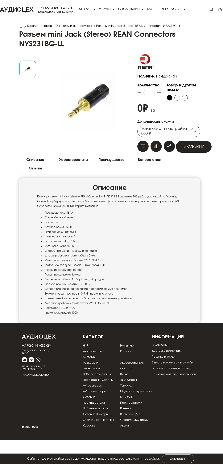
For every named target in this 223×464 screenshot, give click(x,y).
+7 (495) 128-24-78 (55, 8)
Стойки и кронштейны (92, 441)
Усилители (125, 404)
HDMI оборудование (94, 384)
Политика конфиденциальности (176, 386)
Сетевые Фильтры (96, 432)
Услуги (105, 9)
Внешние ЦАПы (128, 432)
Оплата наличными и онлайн (174, 373)
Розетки (123, 426)
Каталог (85, 9)
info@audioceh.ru (35, 381)
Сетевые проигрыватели (95, 418)
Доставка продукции (168, 359)
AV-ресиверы (93, 404)
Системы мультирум (132, 438)
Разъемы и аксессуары (74, 25)
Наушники (125, 352)
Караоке (89, 449)
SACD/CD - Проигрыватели (129, 418)
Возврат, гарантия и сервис (173, 380)
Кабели (123, 358)
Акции (122, 449)
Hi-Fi (86, 352)
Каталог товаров (39, 25)
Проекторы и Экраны (92, 395)
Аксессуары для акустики (130, 372)
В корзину (194, 147)
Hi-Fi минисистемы (97, 426)
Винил (121, 381)
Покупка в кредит (165, 366)
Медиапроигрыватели (134, 409)
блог (151, 9)
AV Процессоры (95, 409)
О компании (129, 9)
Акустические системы (93, 361)
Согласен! (178, 458)
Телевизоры (126, 392)
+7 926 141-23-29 (36, 352)
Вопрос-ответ (170, 9)
